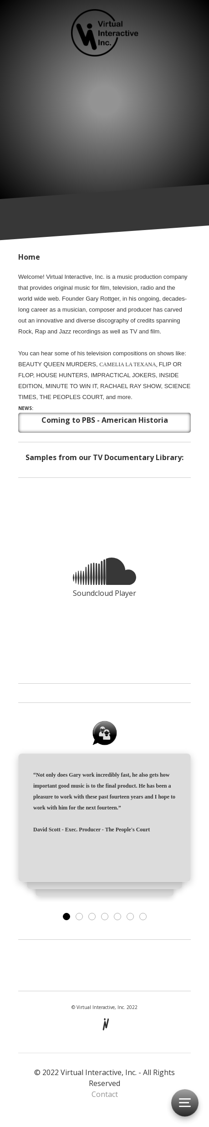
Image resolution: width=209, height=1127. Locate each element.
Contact (105, 1094)
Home (29, 257)
